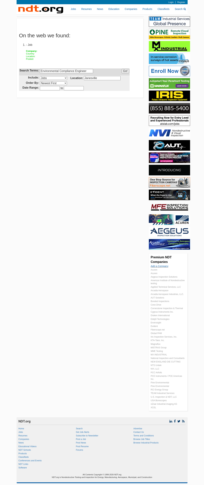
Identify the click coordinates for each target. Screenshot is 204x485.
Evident (154, 326)
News (100, 9)
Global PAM (156, 333)
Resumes (86, 9)
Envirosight (156, 322)
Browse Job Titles (141, 439)
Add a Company (159, 266)
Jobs (73, 9)
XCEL (153, 407)
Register (181, 2)
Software (23, 467)
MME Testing (157, 351)
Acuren (154, 270)
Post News (81, 443)
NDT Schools (25, 450)
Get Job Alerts (82, 432)
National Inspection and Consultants (168, 358)
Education (113, 9)
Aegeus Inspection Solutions (164, 277)
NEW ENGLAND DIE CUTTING (166, 362)
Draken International (160, 315)
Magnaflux (155, 344)
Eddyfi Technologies (160, 319)
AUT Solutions (157, 298)
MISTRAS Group (159, 347)
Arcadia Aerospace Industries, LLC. (167, 294)
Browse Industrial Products (146, 443)
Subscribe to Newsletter (87, 435)
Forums (79, 450)
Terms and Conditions (143, 435)
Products (147, 9)
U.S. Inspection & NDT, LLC (164, 397)
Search (180, 9)
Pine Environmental (160, 382)
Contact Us (138, 432)
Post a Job (81, 439)
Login (170, 2)
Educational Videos (28, 446)
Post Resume (82, 446)
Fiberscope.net (158, 330)
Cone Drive (156, 305)
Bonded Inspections (160, 301)
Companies (131, 9)
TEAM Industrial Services (163, 393)
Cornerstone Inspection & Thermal (167, 308)
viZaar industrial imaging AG (164, 404)
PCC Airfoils (156, 372)
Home (21, 428)
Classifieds (163, 9)
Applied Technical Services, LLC (166, 287)
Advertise (137, 428)
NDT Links (23, 464)
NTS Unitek (156, 365)
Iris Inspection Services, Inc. (164, 337)
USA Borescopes (159, 400)
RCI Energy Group (159, 389)
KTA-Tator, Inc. (158, 340)
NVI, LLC (155, 369)
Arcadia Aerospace (160, 290)
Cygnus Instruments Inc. (162, 312)
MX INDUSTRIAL (159, 354)
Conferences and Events (30, 460)
